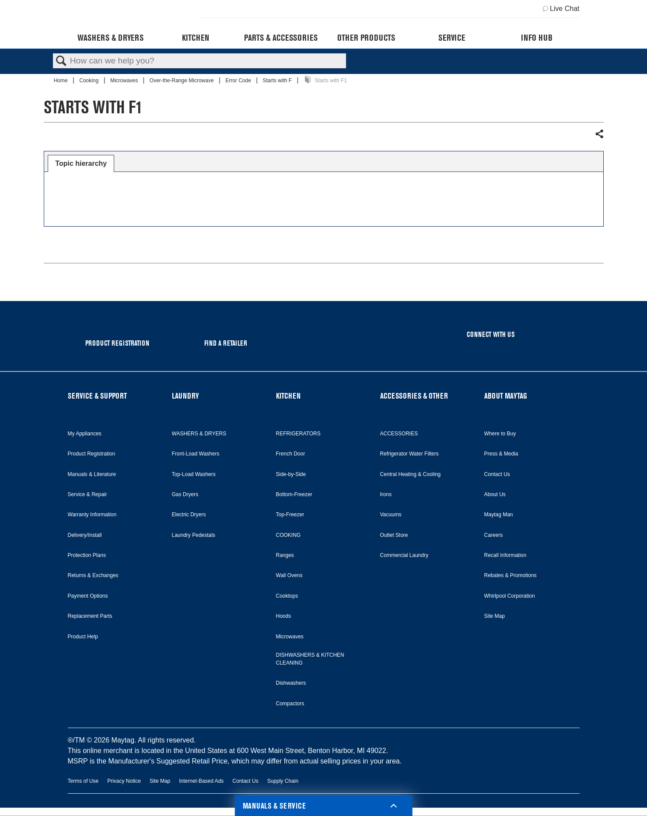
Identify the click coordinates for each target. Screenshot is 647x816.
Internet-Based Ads (201, 781)
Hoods (283, 616)
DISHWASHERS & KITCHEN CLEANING (310, 659)
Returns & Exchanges (93, 575)
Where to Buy (500, 434)
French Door (290, 454)
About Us (495, 494)
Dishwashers (291, 683)
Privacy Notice (124, 781)
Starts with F (277, 80)
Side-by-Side (291, 474)
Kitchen (195, 37)
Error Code (238, 80)
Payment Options (88, 596)
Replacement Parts (90, 616)
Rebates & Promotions (510, 575)
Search (61, 61)
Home (61, 80)
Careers (493, 535)
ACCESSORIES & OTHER (414, 395)
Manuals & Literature (92, 474)
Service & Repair (87, 494)
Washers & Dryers (110, 37)
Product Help (83, 637)
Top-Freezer (290, 514)
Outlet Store (394, 535)
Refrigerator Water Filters (409, 454)
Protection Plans (87, 555)
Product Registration (91, 454)
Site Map (494, 616)
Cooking (89, 80)
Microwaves (125, 80)
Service (451, 37)
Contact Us (497, 474)
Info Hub (537, 37)
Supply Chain (282, 781)
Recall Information (505, 555)
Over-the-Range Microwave (182, 80)
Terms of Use (83, 781)
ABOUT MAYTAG (505, 395)
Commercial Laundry (404, 555)
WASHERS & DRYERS (199, 434)
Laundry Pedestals (193, 535)
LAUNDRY (185, 395)
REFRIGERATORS (298, 434)
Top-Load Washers (194, 474)
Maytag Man (498, 514)
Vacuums (391, 514)
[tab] (81, 163)
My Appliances (84, 434)
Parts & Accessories (281, 37)
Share (599, 134)
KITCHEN (288, 395)
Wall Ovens (289, 575)
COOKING (288, 535)
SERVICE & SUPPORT (97, 395)
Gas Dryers (185, 494)
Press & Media (501, 454)
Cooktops (287, 596)
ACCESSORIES (399, 434)
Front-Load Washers (196, 454)
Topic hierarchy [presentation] (81, 163)
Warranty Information (92, 514)
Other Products (366, 37)
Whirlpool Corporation (509, 596)
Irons (386, 494)
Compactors (290, 703)
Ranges (285, 555)
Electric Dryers (189, 514)
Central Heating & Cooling (410, 474)
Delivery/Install (85, 535)
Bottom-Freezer (294, 494)
